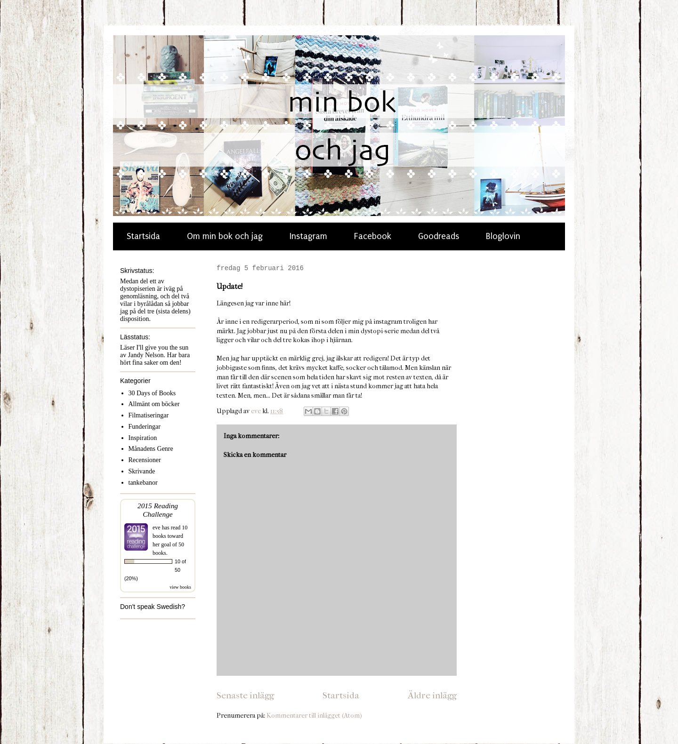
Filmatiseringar (149, 415)
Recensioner (145, 460)
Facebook (372, 236)
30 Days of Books (152, 393)
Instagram (308, 236)
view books (180, 587)
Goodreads (438, 236)
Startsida (143, 236)
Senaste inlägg (245, 695)
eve (157, 527)
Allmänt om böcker (154, 404)
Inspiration (143, 437)
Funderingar (145, 426)
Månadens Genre (151, 448)
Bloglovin (503, 236)
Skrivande (142, 471)
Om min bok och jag (225, 236)
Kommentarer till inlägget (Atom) (314, 716)
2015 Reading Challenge (157, 510)
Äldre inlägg (432, 695)
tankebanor (143, 482)
